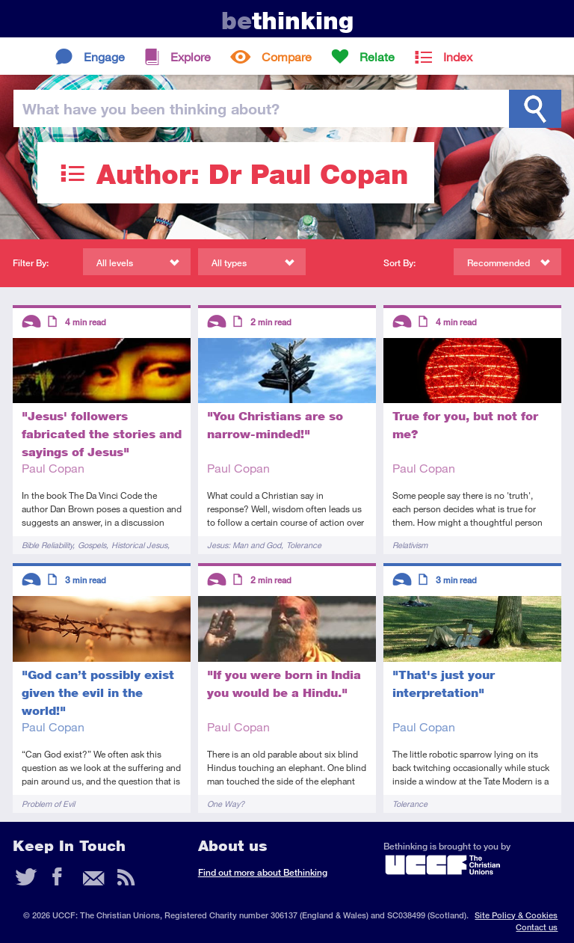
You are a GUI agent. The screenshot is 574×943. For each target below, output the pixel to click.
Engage (104, 56)
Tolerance (303, 545)
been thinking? (151, 108)
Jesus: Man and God (244, 545)
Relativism (410, 545)
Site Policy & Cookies (516, 915)
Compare (287, 56)
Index (457, 56)
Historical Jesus (139, 545)
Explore (190, 56)
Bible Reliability (47, 545)
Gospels (92, 545)
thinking (287, 20)
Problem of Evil (48, 803)
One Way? (225, 803)
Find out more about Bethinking (262, 872)
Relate (377, 56)
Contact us (537, 927)
